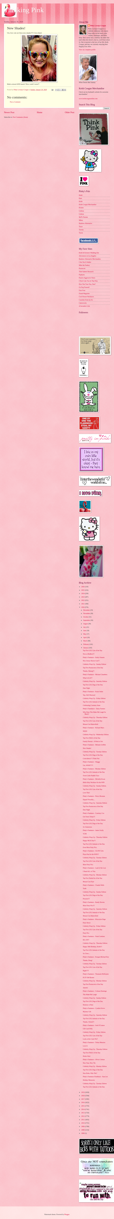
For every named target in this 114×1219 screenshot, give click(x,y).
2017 (83, 1099)
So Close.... (86, 953)
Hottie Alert (86, 1056)
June (85, 630)
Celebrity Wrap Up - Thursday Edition (95, 717)
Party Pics (86, 933)
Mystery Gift (87, 1012)
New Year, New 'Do (89, 1063)
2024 (83, 593)
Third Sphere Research (86, 271)
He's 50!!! (86, 940)
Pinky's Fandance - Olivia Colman (94, 1059)
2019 (83, 1092)
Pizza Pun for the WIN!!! (91, 854)
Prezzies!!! (86, 899)
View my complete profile (87, 50)
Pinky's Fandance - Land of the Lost (94, 868)
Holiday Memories (89, 1080)
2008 (83, 1130)
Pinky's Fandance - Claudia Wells (93, 885)
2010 (83, 1123)
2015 (83, 1106)
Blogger (66, 1214)
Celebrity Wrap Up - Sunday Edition (94, 664)
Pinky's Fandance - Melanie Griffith (94, 745)
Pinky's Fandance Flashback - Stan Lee (95, 1077)
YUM (84, 834)
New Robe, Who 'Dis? (90, 1073)
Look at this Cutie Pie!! (90, 1039)
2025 (83, 590)
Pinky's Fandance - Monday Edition (94, 769)
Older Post (69, 112)
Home (39, 112)
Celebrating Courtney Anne (91, 705)
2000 (83, 1133)
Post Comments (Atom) (20, 117)
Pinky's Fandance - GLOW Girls (93, 851)
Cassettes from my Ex (86, 300)
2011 (83, 1120)
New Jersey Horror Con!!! (91, 661)
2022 (83, 600)
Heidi (80, 195)
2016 (83, 1102)
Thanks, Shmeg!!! (88, 671)
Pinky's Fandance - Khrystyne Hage (94, 919)
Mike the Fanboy (84, 265)
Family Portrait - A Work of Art (93, 741)
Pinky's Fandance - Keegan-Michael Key (96, 957)
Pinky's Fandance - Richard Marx (93, 728)
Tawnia (81, 230)
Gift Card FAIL (88, 1029)
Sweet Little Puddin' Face (91, 776)
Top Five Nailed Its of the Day (92, 878)
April (85, 637)
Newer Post (9, 112)
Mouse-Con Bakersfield (90, 724)
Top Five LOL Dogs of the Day (93, 685)
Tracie (81, 233)
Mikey (81, 220)
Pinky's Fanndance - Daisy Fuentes (94, 709)
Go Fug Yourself (84, 287)
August (85, 624)
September (86, 620)
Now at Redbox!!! (88, 654)
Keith (80, 201)
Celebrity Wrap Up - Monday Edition (95, 875)
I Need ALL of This (89, 871)
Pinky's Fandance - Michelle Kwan (94, 779)
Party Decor (86, 923)
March (85, 641)
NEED (85, 731)
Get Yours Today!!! (89, 817)
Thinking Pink (24, 10)
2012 (83, 1116)
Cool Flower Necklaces (86, 297)
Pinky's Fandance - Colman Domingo (95, 991)
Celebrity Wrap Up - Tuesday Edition (95, 752)
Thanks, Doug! (87, 960)
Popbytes (82, 275)
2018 (83, 1096)
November (86, 613)
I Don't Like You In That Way (88, 281)
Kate (80, 198)
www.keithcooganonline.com (88, 98)
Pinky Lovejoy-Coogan (98, 26)
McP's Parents (83, 217)
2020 (83, 607)
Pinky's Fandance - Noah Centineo (94, 936)
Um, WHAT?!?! (88, 765)
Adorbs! (85, 988)
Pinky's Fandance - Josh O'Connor (94, 1025)
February (86, 644)
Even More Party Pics (90, 847)
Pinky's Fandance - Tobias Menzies (94, 1042)
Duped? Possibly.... (89, 800)
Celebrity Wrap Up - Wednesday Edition (96, 734)
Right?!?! (86, 971)
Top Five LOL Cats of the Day (92, 650)
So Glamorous (87, 827)
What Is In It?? (87, 678)
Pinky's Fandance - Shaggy (91, 762)
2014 (83, 1109)
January (86, 648)
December (86, 610)
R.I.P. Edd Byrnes (88, 977)
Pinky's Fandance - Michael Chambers (95, 674)
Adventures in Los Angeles (87, 256)
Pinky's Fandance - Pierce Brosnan (94, 796)
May (85, 634)
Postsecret (82, 268)
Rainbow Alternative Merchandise (90, 259)
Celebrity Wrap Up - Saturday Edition (95, 681)
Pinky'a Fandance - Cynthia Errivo (94, 1008)
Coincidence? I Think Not (91, 758)
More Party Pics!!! (89, 905)
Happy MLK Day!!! (89, 840)
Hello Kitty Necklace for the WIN (93, 782)
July (84, 627)
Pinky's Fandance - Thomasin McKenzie (96, 974)
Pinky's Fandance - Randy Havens (94, 902)
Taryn (81, 226)
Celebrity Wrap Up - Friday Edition (94, 698)
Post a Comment (15, 102)
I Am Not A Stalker (85, 262)
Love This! (86, 793)
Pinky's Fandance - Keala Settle (93, 691)
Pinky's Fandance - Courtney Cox (93, 813)
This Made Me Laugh (90, 994)
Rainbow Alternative (85, 223)
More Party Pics (88, 864)
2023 (83, 597)
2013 (83, 1113)
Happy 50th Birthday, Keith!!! (92, 947)
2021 (83, 604)
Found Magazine (84, 293)
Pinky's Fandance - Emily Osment (93, 657)
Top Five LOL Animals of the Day (94, 702)
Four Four (82, 290)
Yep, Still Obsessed (89, 695)
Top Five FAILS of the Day (91, 738)
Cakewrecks (83, 303)
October (86, 617)
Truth (84, 888)
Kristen (81, 208)
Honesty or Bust (88, 1005)
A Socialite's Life (84, 306)
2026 (83, 587)
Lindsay (81, 211)
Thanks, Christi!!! (88, 1022)
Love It (85, 1046)
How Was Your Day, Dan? (87, 284)
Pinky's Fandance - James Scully (93, 830)
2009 (83, 1126)
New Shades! (87, 748)
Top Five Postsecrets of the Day (93, 668)
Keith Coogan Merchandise (87, 204)
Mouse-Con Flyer (88, 882)
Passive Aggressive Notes (87, 278)
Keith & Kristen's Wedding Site (89, 253)
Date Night (86, 688)
